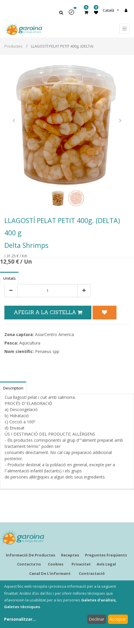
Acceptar (117, 619)
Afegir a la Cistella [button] (48, 312)
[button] (73, 14)
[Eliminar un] (11, 290)
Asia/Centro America (54, 334)
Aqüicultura (29, 343)
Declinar (96, 619)
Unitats (9, 278)
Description (13, 388)
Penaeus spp (47, 351)
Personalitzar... (20, 619)
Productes (13, 46)
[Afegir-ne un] (84, 290)
